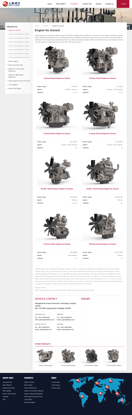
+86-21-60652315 (44, 317)
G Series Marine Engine (68, 365)
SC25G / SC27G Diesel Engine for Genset (102, 189)
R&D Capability (7, 391)
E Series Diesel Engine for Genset (102, 133)
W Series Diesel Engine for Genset (102, 244)
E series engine (55, 382)
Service (98, 4)
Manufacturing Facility (9, 388)
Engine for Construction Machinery (16, 70)
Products (45, 26)
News (4, 399)
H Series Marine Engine (91, 365)
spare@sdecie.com (45, 329)
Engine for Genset (14, 30)
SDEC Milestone (7, 385)
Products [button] (74, 4)
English (123, 4)
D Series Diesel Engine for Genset (57, 133)
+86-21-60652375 (66, 317)
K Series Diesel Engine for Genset (57, 244)
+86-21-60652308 (65, 327)
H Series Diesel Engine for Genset (102, 78)
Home (49, 4)
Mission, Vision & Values (9, 393)
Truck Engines (13, 85)
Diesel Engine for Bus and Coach (19, 81)
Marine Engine (13, 61)
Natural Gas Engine (14, 88)
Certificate (5, 396)
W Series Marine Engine (114, 365)
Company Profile (7, 382)
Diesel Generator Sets (15, 65)
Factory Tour (87, 4)
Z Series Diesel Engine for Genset (57, 78)
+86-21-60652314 (44, 327)
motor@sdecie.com (67, 329)
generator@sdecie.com (46, 320)
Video (53, 378)
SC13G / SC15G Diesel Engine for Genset (57, 189)
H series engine (55, 385)
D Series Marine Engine (45, 365)
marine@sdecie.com (68, 320)
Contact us (109, 4)
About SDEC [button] (60, 4)
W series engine (55, 388)
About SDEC (8, 378)
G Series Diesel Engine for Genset (18, 50)
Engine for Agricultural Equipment (15, 76)
